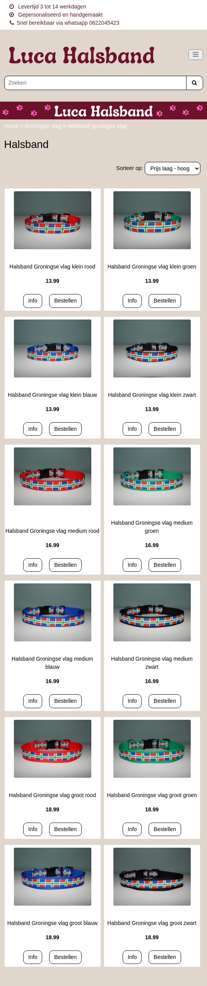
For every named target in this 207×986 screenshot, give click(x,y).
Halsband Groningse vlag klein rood (53, 267)
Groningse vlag (44, 126)
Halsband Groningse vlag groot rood (52, 795)
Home (12, 126)
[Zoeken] (95, 83)
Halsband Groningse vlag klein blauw (52, 395)
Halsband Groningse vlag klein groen (152, 267)
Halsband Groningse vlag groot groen (152, 795)
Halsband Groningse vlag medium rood (52, 531)
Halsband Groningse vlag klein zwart (152, 395)
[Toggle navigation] (195, 54)
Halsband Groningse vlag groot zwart (151, 923)
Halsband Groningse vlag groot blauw (52, 923)
